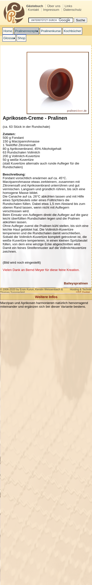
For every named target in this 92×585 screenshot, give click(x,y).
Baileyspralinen (76, 283)
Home (7, 31)
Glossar (9, 38)
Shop (21, 38)
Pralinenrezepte (26, 31)
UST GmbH (83, 292)
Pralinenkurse (51, 31)
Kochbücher (72, 31)
